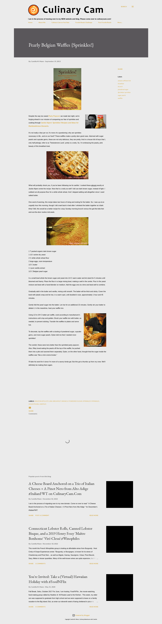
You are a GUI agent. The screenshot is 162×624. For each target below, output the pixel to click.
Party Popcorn (54, 116)
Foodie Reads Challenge (83, 22)
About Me (41, 22)
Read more (94, 515)
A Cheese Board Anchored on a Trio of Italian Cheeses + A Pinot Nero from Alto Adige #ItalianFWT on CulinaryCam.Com (61, 488)
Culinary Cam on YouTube (60, 22)
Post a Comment (42, 515)
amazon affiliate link (124, 81)
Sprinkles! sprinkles (124, 92)
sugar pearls (122, 95)
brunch (120, 86)
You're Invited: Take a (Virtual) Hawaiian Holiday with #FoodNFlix (58, 579)
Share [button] (120, 69)
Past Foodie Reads (104, 22)
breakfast (121, 83)
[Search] (124, 6)
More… (120, 22)
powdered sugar (123, 89)
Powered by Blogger (81, 615)
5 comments (40, 563)
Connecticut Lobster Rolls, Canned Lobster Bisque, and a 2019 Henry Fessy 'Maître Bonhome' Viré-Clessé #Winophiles (60, 533)
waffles (120, 98)
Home (30, 22)
